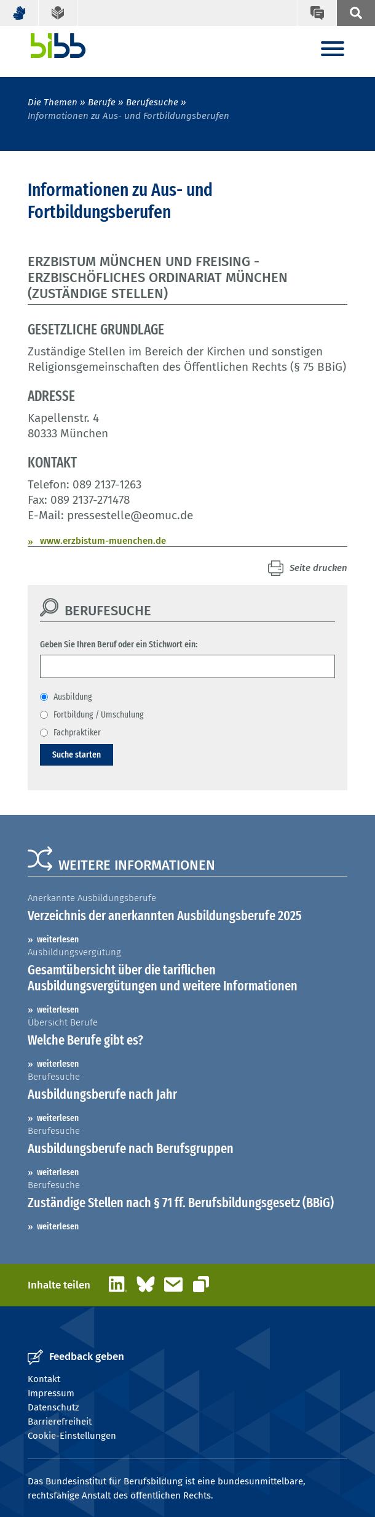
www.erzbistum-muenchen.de (103, 540)
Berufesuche (152, 102)
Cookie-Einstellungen (72, 1435)
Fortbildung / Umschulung (98, 714)
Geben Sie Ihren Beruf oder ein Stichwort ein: (118, 644)
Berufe (102, 102)
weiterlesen (58, 939)
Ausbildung (72, 696)
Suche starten (76, 754)
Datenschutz (53, 1407)
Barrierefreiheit (60, 1421)
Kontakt (44, 1379)
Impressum (51, 1393)
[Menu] (332, 49)
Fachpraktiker (77, 732)
